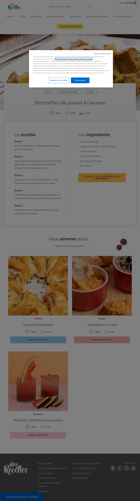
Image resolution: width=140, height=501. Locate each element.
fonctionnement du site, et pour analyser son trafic (73, 59)
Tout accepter (80, 80)
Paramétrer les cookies (59, 80)
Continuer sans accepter (102, 53)
